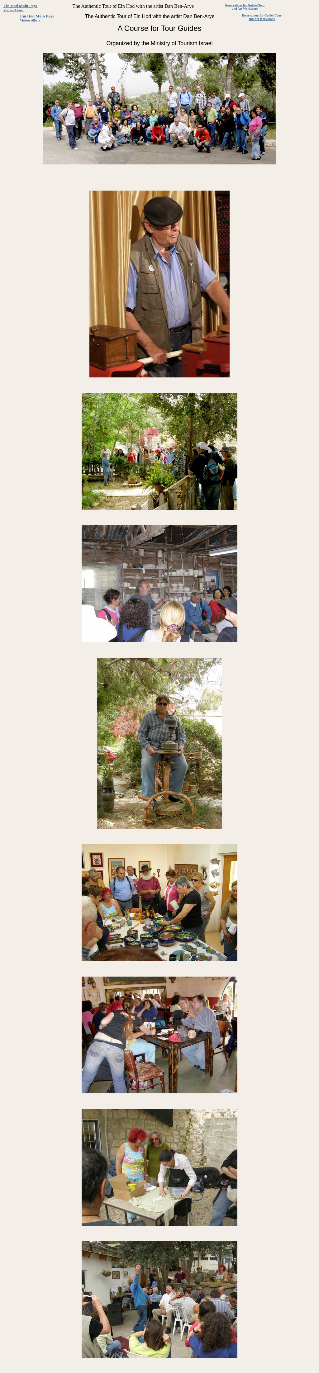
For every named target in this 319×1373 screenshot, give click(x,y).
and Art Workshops (245, 8)
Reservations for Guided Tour (245, 5)
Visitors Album (13, 10)
